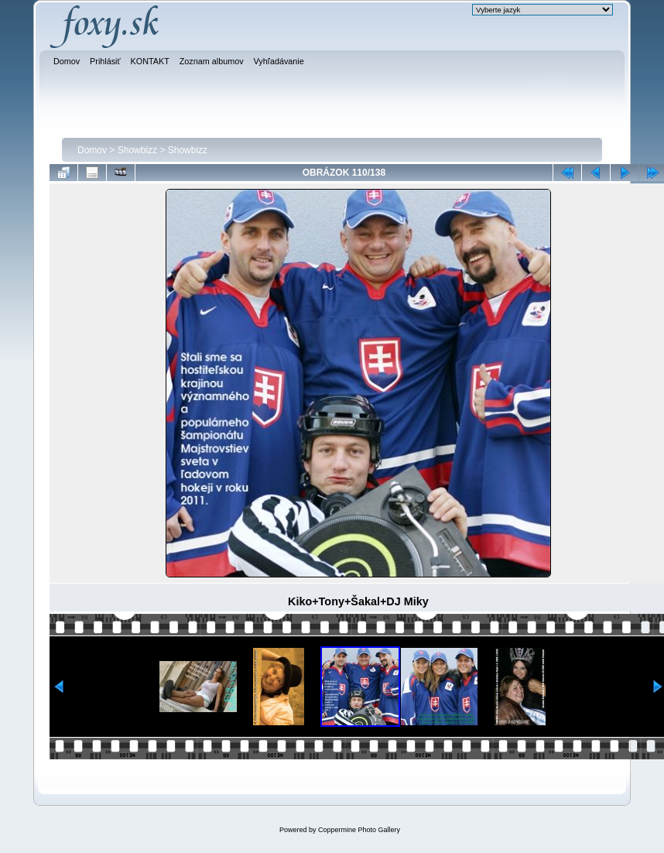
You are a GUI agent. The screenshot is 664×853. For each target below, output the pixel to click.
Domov (92, 150)
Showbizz (137, 150)
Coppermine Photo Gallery (359, 830)
